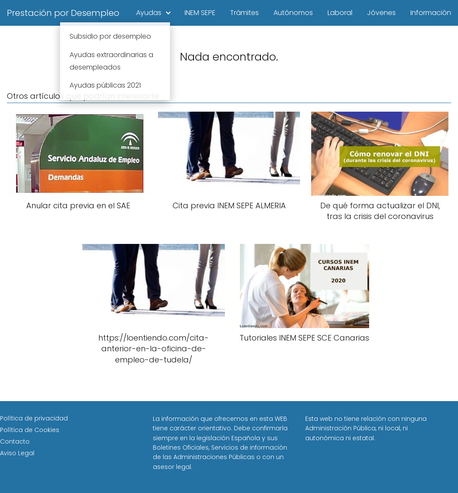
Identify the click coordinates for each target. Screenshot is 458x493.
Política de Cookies (29, 430)
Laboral (340, 13)
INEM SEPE (200, 13)
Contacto (15, 441)
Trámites (244, 13)
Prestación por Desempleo (63, 13)
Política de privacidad (34, 418)
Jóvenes (381, 13)
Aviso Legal (17, 453)
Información (430, 13)
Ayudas (148, 13)
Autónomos (293, 13)
